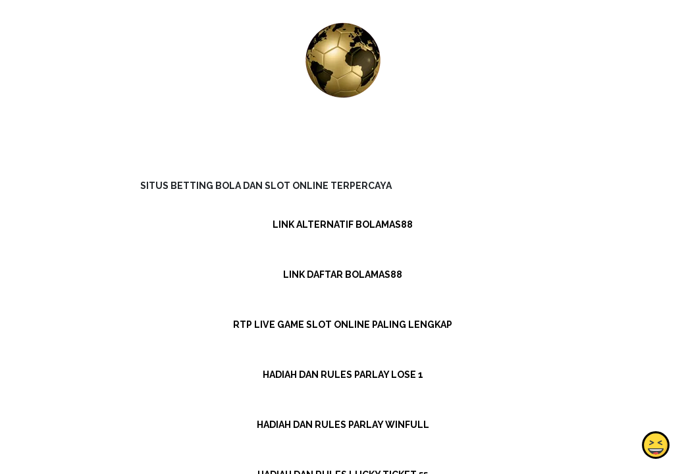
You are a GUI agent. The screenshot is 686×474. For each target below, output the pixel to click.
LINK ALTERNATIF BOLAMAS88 (343, 224)
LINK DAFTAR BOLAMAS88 (342, 274)
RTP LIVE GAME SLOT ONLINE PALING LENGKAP (342, 324)
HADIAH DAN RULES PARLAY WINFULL (343, 424)
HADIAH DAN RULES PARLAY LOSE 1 (343, 374)
